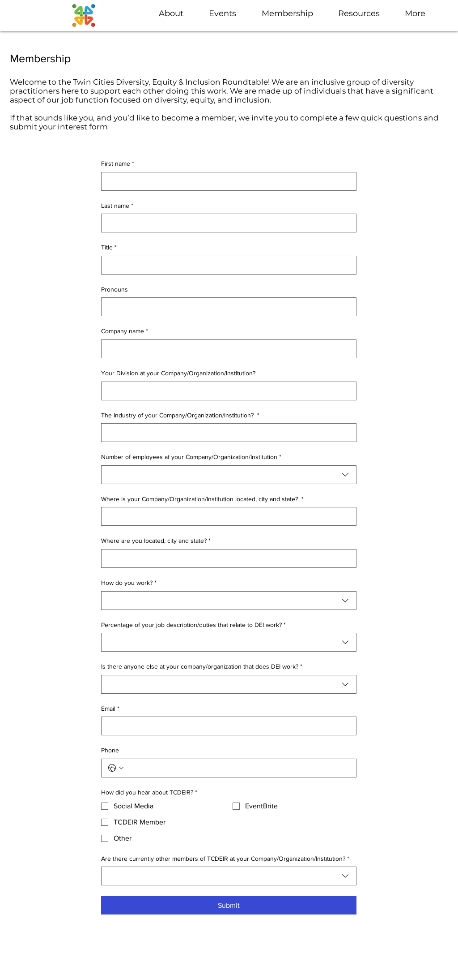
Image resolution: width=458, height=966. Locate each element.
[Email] (226, 726)
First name (117, 163)
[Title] (226, 265)
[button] (228, 13)
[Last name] (226, 223)
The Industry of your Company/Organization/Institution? (180, 415)
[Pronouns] (226, 307)
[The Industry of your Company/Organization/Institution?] (226, 433)
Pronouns (114, 289)
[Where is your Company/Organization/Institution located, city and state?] (226, 516)
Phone (110, 750)
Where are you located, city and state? (156, 541)
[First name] (226, 181)
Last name (117, 206)
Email (110, 708)
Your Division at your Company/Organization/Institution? (178, 373)
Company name (124, 331)
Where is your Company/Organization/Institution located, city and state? (202, 499)
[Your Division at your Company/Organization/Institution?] (226, 391)
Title (109, 247)
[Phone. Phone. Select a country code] (116, 768)
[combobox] (228, 474)
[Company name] (226, 349)
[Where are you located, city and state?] (226, 558)
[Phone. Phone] (238, 768)
